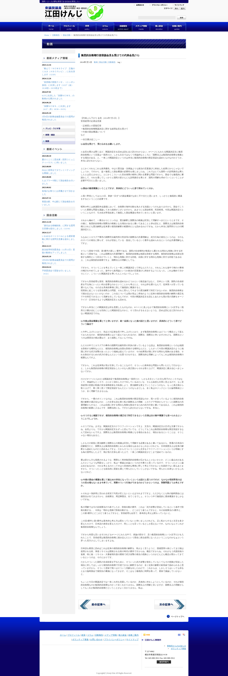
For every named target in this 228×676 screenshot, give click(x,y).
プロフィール (73, 635)
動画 (96, 62)
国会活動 (66, 35)
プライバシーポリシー (114, 639)
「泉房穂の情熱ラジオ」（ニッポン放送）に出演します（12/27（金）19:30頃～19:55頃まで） (58, 85)
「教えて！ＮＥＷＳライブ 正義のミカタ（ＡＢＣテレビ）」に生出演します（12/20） (58, 71)
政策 (83, 635)
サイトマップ (132, 639)
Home (46, 35)
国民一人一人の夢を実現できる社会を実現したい (61, 1)
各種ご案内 (133, 635)
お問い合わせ (96, 639)
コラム (90, 635)
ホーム (63, 635)
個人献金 (122, 635)
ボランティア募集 (80, 639)
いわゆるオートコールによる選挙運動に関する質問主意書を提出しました (58, 239)
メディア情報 (110, 635)
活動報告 (56, 35)
